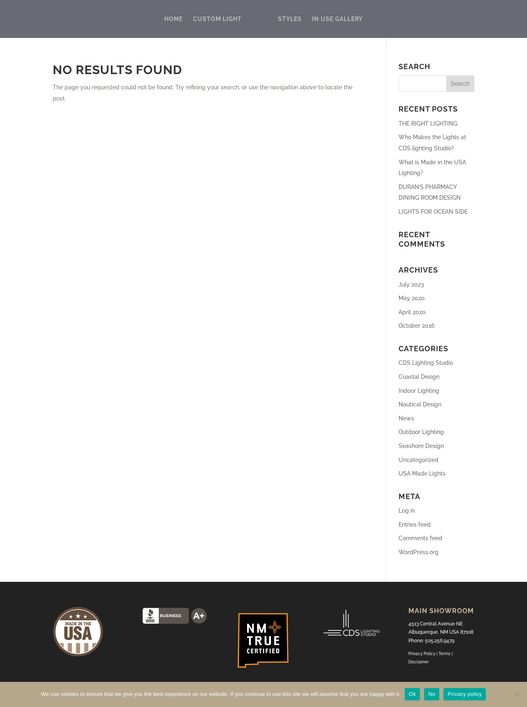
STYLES (290, 19)
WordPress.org (418, 552)
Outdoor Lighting (421, 432)
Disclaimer (418, 662)
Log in (407, 510)
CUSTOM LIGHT (217, 19)
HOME (173, 19)
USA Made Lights (422, 473)
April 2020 (412, 312)
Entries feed (415, 524)
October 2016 (416, 325)
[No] (517, 694)
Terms (445, 653)
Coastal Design (419, 376)
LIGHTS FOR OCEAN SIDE (433, 211)
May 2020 (412, 298)
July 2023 (411, 284)
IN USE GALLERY (337, 19)
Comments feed (420, 538)
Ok (412, 694)
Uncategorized (418, 460)
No (431, 694)
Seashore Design (421, 446)
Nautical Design (420, 404)
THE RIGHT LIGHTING (428, 123)
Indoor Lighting (419, 390)
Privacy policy (465, 694)
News (406, 418)
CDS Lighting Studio (426, 362)
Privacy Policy (421, 653)
